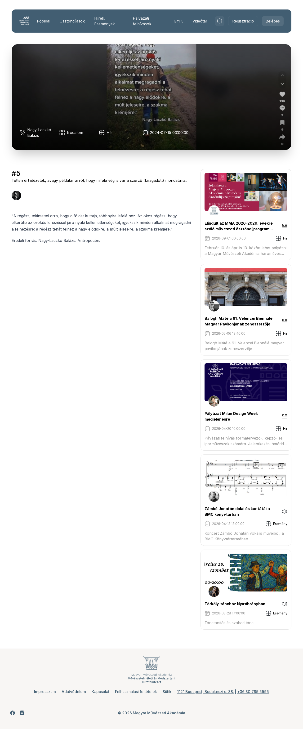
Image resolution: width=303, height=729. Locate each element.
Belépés (271, 21)
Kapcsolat (100, 691)
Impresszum (45, 691)
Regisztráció (241, 21)
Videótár (198, 21)
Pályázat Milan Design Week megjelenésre (229, 416)
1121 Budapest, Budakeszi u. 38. (205, 691)
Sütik (167, 691)
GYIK (176, 21)
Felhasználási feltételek (136, 691)
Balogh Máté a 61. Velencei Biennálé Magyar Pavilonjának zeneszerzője (237, 321)
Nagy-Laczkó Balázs (41, 132)
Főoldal (44, 21)
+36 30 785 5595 (253, 691)
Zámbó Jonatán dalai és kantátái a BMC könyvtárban (235, 511)
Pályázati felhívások (142, 21)
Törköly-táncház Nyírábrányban (233, 603)
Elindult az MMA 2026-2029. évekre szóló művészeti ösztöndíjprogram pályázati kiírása (237, 226)
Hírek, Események (105, 21)
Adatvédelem (74, 691)
